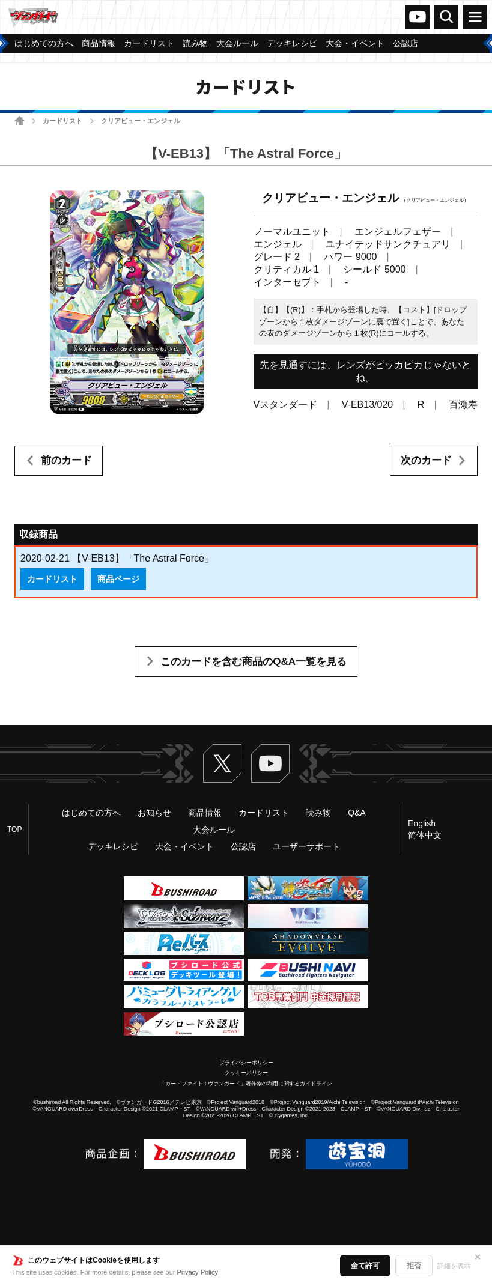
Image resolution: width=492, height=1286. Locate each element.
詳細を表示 (453, 1265)
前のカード (66, 460)
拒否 (414, 1265)
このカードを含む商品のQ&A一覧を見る (253, 661)
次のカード (426, 460)
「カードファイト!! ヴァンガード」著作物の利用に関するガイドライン (246, 1084)
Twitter (222, 763)
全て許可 (365, 1265)
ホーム (19, 120)
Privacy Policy (197, 1272)
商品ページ (118, 579)
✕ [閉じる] (477, 1257)
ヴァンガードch (417, 17)
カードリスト (62, 120)
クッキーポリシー (246, 1073)
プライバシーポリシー (246, 1063)
